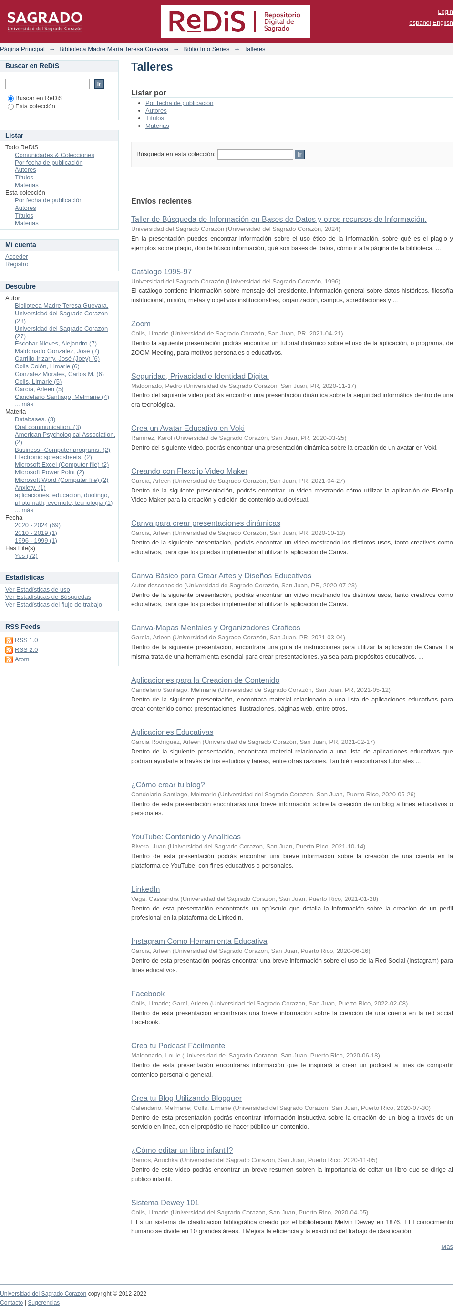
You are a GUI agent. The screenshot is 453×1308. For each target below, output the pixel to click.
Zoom (141, 324)
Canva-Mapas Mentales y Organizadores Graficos (215, 628)
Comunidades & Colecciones (54, 154)
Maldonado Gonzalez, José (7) (57, 351)
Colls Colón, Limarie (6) (47, 366)
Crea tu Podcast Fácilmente (178, 1046)
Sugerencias (44, 1302)
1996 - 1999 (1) (36, 540)
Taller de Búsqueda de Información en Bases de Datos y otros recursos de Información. (279, 219)
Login (445, 11)
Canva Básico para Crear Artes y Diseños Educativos (221, 576)
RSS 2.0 (26, 649)
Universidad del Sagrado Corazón (43, 1293)
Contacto (11, 1302)
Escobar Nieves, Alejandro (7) (56, 343)
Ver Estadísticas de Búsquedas (48, 596)
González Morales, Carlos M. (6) (59, 373)
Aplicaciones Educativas (172, 732)
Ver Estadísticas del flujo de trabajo (53, 604)
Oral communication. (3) (48, 426)
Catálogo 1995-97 (161, 272)
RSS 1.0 (26, 640)
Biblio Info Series (206, 48)
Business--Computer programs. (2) (62, 449)
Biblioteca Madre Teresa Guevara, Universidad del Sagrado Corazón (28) (61, 313)
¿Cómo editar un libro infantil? (182, 1150)
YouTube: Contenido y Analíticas (186, 837)
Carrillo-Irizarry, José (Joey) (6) (57, 358)
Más (447, 1246)
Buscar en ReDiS (35, 98)
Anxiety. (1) (30, 487)
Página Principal (22, 48)
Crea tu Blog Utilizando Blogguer (186, 1098)
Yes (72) (26, 555)
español (420, 22)
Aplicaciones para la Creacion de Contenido (205, 680)
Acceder (16, 256)
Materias (157, 125)
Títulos (154, 118)
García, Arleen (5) (39, 389)
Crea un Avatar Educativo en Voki (188, 428)
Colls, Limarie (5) (38, 381)
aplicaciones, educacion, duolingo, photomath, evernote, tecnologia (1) (64, 499)
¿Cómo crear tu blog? (168, 785)
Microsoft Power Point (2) (49, 472)
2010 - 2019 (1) (36, 532)
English (442, 22)
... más (24, 404)
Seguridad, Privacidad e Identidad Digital (200, 376)
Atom (22, 659)
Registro (16, 264)
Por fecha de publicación (179, 102)
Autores (156, 110)
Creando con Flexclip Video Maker (189, 471)
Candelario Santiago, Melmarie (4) (62, 396)
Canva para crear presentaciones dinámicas (205, 523)
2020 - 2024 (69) (38, 525)
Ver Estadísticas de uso (37, 589)
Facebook (148, 994)
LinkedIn (145, 889)
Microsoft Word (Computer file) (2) (61, 479)
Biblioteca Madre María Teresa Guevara (114, 48)
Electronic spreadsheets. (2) (53, 456)
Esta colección (31, 106)
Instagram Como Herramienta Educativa (199, 941)
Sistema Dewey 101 (165, 1203)
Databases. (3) (35, 419)
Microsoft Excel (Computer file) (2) (62, 464)
